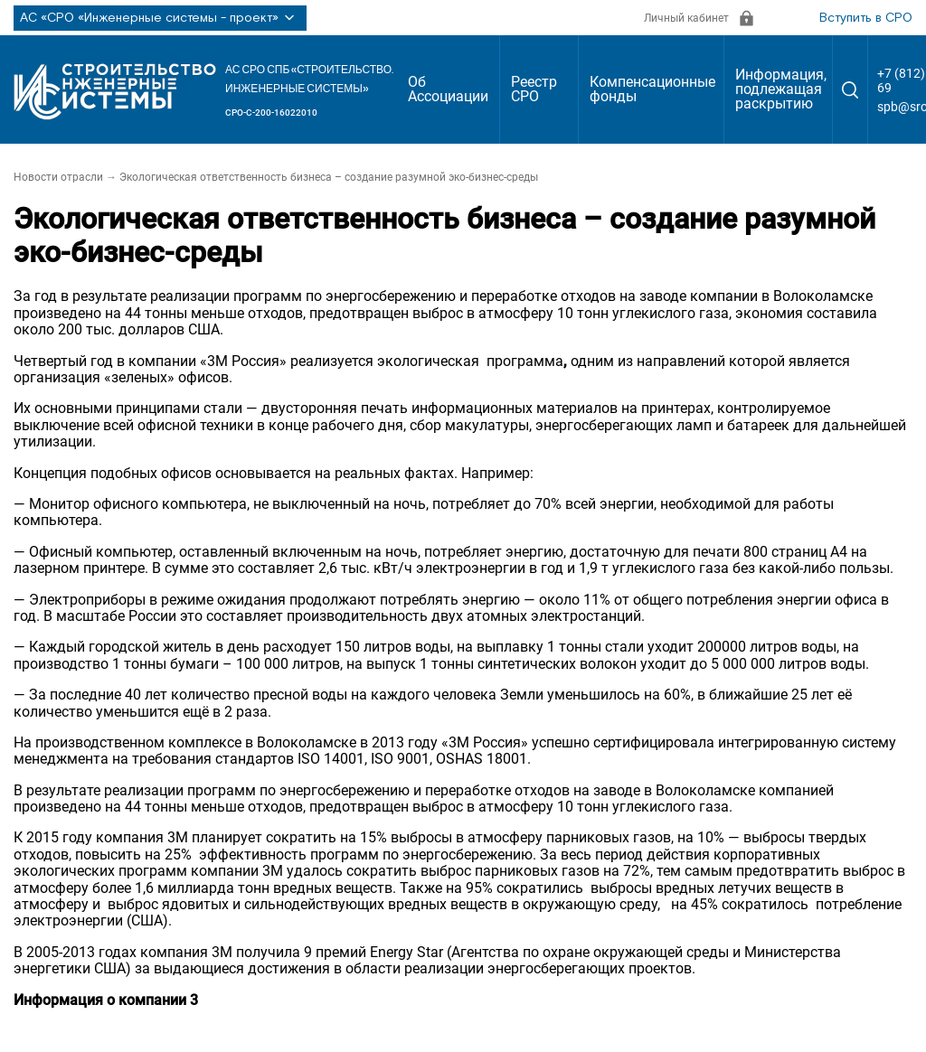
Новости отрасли (58, 177)
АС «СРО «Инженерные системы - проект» (160, 18)
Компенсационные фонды (652, 89)
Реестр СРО (534, 89)
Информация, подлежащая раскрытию (781, 89)
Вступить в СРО (865, 18)
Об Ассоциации (448, 89)
